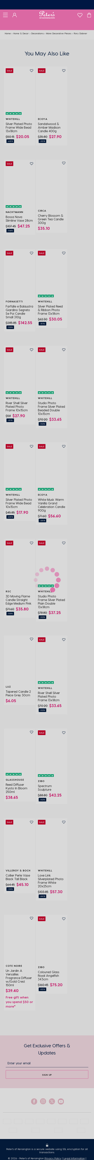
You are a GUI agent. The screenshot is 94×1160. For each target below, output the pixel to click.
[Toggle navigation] (5, 14)
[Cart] (89, 14)
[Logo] (47, 15)
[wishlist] (79, 14)
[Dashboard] (15, 14)
